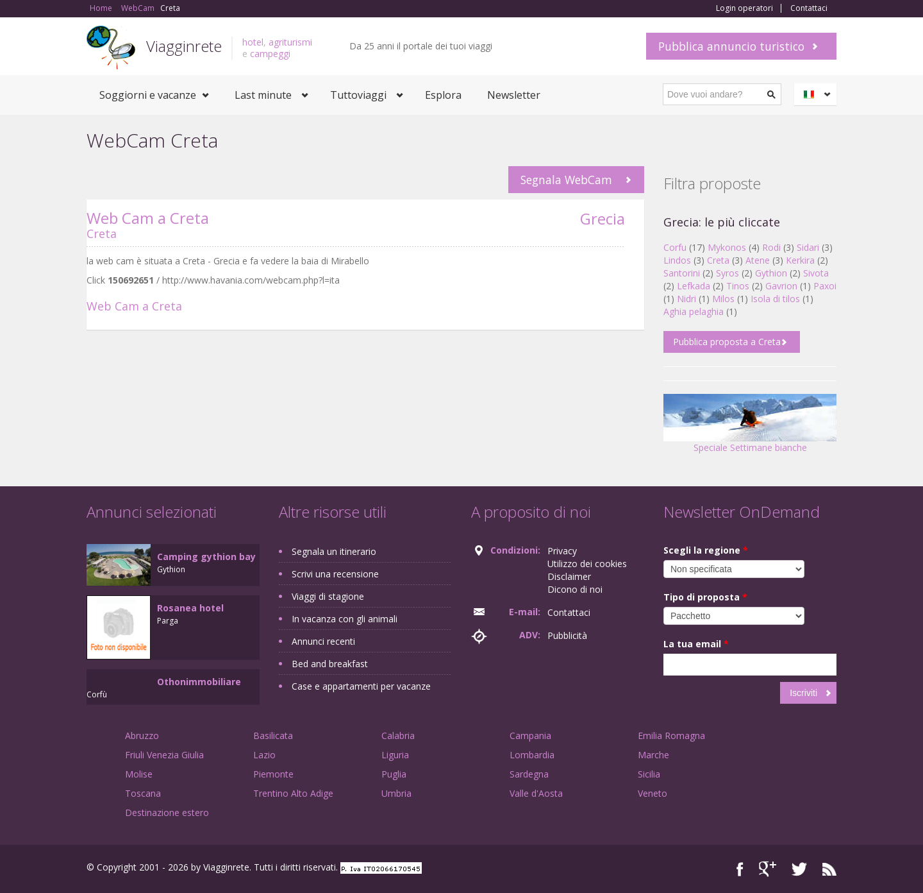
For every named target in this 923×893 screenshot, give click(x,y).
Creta (102, 233)
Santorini (681, 273)
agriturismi (290, 42)
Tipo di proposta (705, 597)
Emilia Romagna (671, 735)
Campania (530, 735)
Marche (653, 755)
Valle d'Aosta (536, 793)
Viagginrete (184, 45)
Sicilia (649, 774)
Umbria (396, 793)
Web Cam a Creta (148, 217)
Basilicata (273, 735)
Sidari (808, 247)
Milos (723, 299)
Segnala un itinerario (334, 551)
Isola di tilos (775, 299)
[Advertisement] (355, 439)
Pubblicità (567, 635)
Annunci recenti (323, 641)
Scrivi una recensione (335, 574)
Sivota (816, 273)
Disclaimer (569, 576)
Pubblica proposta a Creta (727, 342)
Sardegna (529, 774)
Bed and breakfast (330, 664)
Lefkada (693, 286)
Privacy (562, 551)
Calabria (398, 735)
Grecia (602, 218)
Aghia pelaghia (693, 311)
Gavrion (781, 286)
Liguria (395, 755)
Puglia (393, 774)
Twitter (799, 869)
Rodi (771, 247)
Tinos (737, 286)
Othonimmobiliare (199, 682)
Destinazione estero (167, 812)
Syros (727, 273)
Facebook (740, 869)
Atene (757, 260)
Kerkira (800, 260)
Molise (139, 774)
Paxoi (824, 286)
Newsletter (513, 95)
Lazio (264, 755)
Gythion (771, 273)
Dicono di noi (575, 589)
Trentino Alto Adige (293, 793)
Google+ (767, 869)
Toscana (143, 793)
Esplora (443, 95)
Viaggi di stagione (328, 596)
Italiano (817, 94)
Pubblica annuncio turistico (731, 46)
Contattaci (808, 8)
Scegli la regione (705, 550)
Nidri (686, 299)
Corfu (674, 247)
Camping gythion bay (206, 556)
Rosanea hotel (190, 608)
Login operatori (744, 8)
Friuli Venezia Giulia (164, 755)
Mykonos (727, 247)
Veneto (652, 793)
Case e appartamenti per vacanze (361, 686)
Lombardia (532, 755)
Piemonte (273, 774)
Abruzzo (142, 735)
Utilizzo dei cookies (587, 563)
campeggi (270, 53)
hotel (252, 42)
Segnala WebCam (566, 179)
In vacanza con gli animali (344, 619)
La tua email (696, 644)
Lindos (677, 260)
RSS (829, 869)
